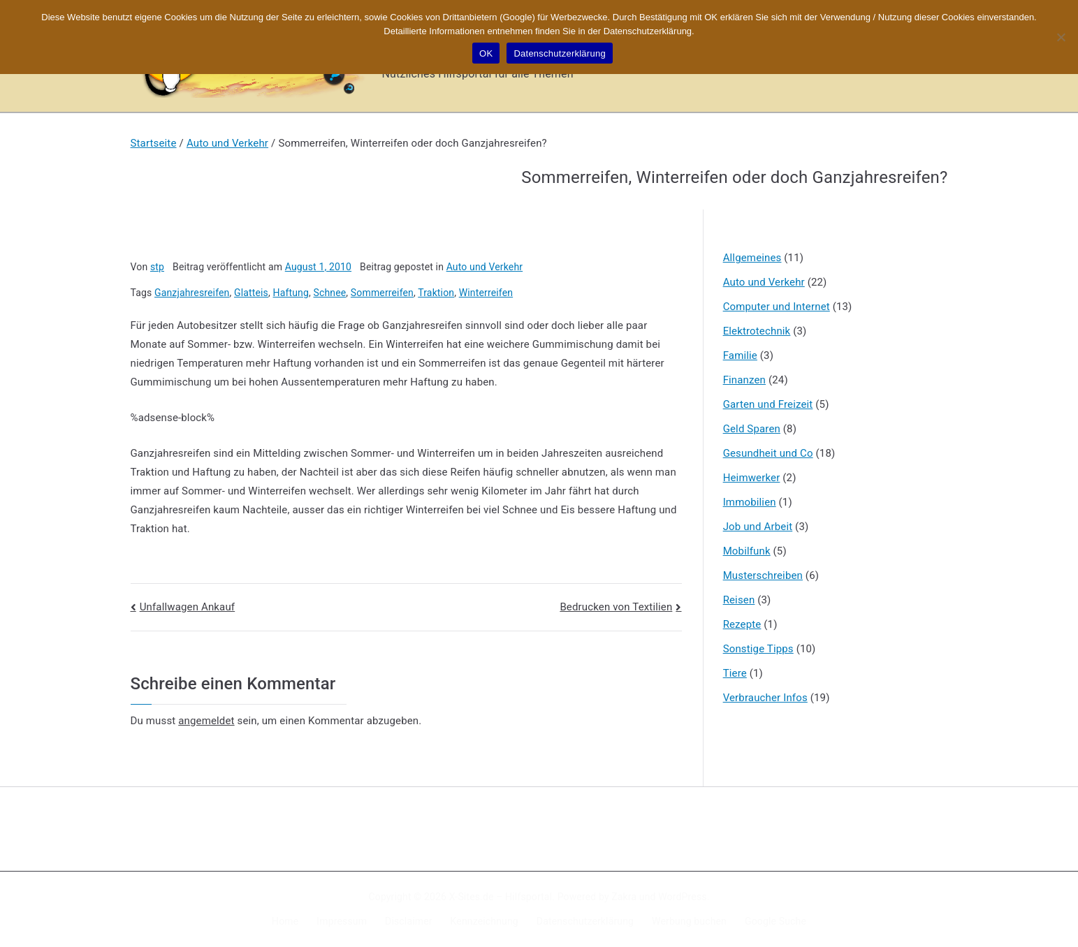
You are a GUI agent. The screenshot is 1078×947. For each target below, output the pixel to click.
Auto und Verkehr (484, 266)
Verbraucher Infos (765, 697)
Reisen (739, 600)
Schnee (329, 292)
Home (285, 921)
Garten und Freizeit (768, 404)
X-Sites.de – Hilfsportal (500, 896)
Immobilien (749, 502)
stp (157, 266)
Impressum (341, 921)
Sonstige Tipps (758, 649)
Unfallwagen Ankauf (187, 607)
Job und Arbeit (758, 526)
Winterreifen (486, 292)
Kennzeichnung (484, 921)
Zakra (623, 896)
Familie (740, 355)
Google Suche (775, 921)
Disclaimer (408, 921)
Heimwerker (751, 477)
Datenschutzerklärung (585, 921)
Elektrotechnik (757, 331)
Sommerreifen (382, 292)
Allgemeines (752, 257)
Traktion (436, 292)
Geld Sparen (751, 429)
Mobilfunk (747, 551)
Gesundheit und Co (768, 453)
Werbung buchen (689, 921)
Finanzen (744, 380)
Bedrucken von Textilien (616, 607)
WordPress (682, 896)
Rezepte (742, 624)
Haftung (291, 292)
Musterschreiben (763, 575)
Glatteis (251, 292)
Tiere (735, 673)
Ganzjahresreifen (191, 292)
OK (486, 53)
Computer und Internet (776, 306)
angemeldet (206, 720)
